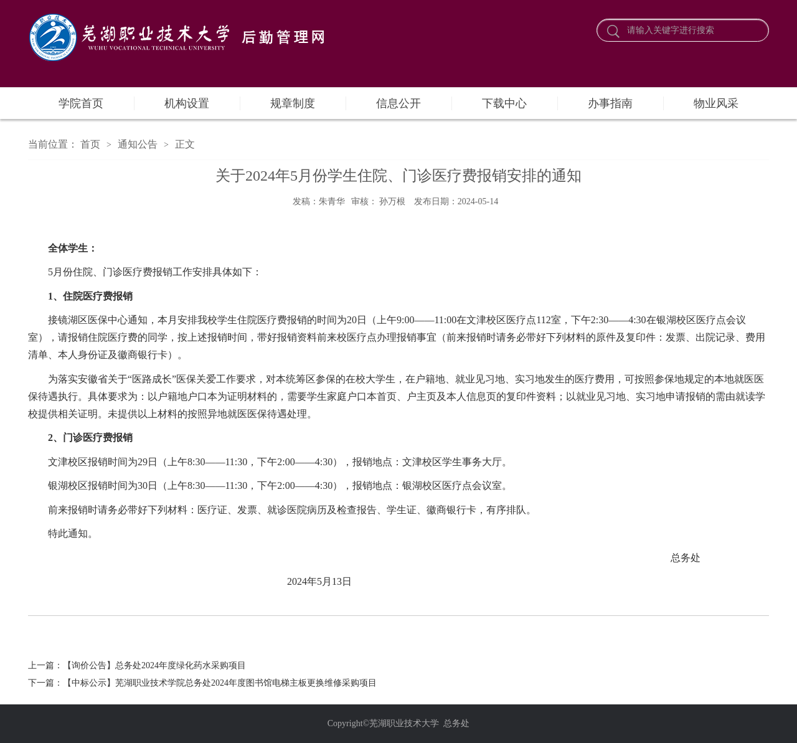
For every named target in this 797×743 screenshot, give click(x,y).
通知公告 (138, 144)
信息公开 (398, 103)
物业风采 (716, 103)
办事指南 (610, 103)
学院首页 (81, 103)
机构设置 (186, 103)
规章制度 (292, 103)
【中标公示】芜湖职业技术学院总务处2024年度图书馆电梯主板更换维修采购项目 (220, 683)
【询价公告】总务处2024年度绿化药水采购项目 (154, 665)
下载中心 (504, 103)
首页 (90, 144)
